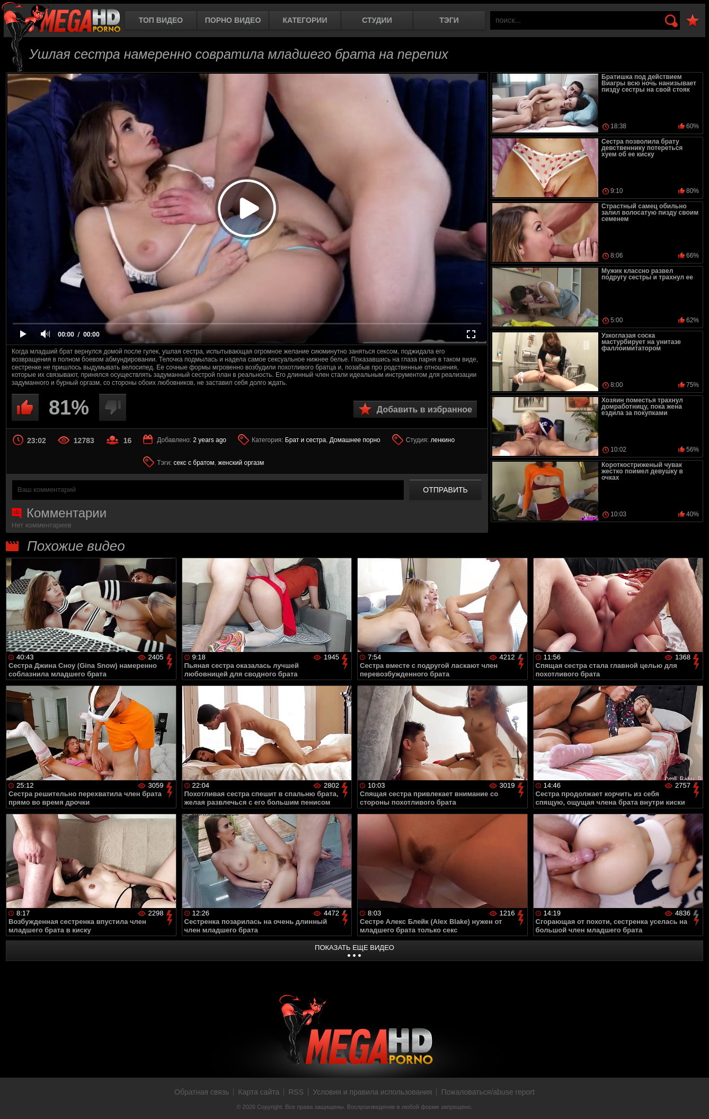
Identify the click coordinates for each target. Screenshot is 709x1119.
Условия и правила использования (372, 1092)
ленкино (443, 440)
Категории (305, 20)
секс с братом (194, 462)
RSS (296, 1092)
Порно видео (233, 20)
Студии (377, 20)
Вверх (693, 1099)
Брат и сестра (305, 440)
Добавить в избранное (424, 409)
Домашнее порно (355, 440)
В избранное (692, 21)
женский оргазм (241, 462)
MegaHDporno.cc (61, 18)
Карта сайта (258, 1092)
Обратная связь (201, 1092)
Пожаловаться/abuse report (488, 1092)
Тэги (449, 20)
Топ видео (161, 20)
